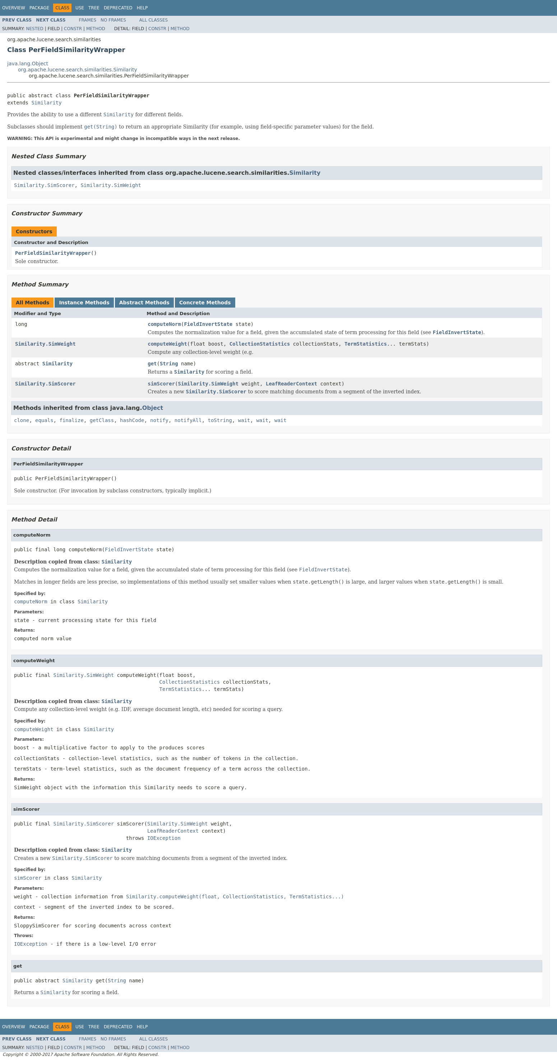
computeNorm (164, 324)
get (152, 363)
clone (21, 420)
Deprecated (118, 7)
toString (220, 420)
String (169, 363)
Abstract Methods (144, 302)
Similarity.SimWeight (110, 185)
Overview (13, 7)
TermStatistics (365, 344)
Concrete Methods (205, 302)
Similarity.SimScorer (44, 185)
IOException (164, 838)
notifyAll (188, 420)
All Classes (153, 20)
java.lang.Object (27, 63)
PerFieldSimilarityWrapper (53, 253)
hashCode (132, 420)
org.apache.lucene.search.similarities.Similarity (77, 69)
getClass (102, 420)
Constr (73, 28)
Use (79, 7)
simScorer (161, 384)
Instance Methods (84, 302)
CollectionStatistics (259, 344)
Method (95, 28)
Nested (34, 28)
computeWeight (167, 344)
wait (244, 420)
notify (159, 420)
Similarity (46, 103)
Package (39, 7)
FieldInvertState (208, 324)
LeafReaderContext (291, 384)
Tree (93, 7)
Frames (88, 20)
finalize (71, 420)
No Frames (113, 20)
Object (152, 407)
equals (44, 420)
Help (142, 7)
